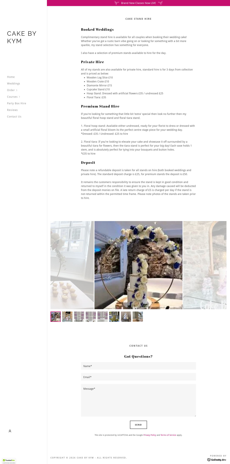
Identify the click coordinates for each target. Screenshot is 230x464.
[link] (23, 42)
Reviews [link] (12, 109)
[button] (27, 90)
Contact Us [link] (14, 116)
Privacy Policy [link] (149, 435)
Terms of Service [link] (168, 435)
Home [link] (11, 76)
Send (138, 425)
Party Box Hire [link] (16, 103)
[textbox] (138, 366)
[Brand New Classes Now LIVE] (138, 3)
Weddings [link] (13, 83)
